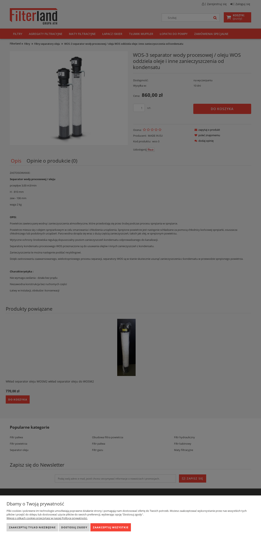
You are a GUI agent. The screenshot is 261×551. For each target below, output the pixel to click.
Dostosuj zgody (74, 527)
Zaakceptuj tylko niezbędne (32, 527)
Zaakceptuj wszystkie (110, 527)
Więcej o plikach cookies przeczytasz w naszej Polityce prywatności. (47, 518)
